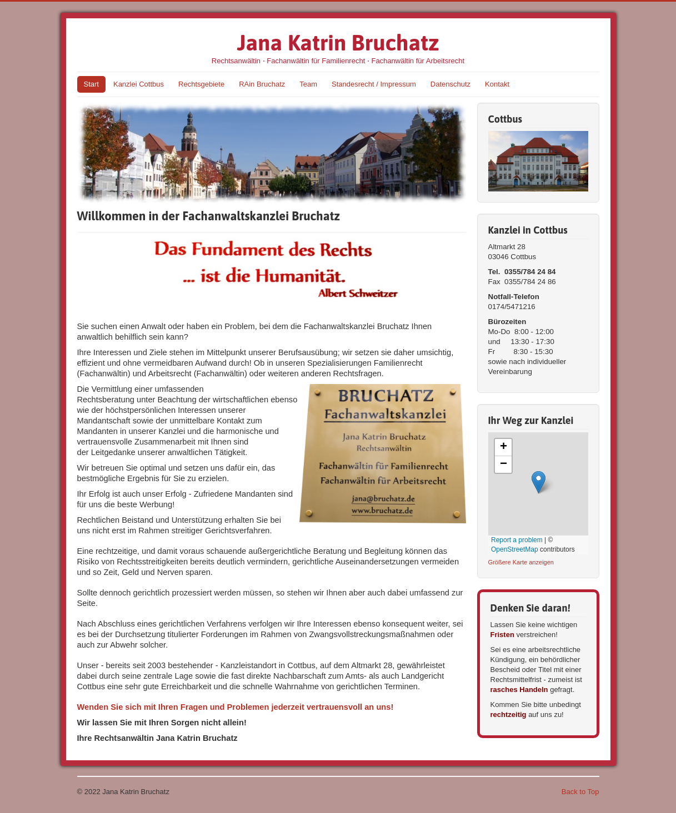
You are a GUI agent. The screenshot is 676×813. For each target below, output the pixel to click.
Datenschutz (450, 84)
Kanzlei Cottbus (138, 84)
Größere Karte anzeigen (521, 562)
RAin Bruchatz (262, 84)
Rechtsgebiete (201, 84)
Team (308, 84)
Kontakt (497, 84)
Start (91, 84)
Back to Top (580, 791)
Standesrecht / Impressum (374, 84)
